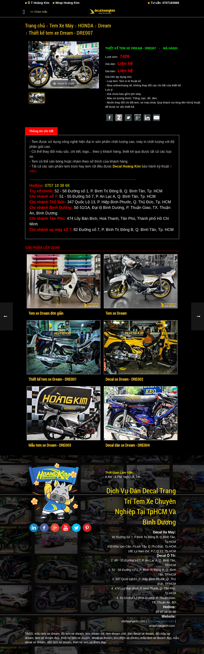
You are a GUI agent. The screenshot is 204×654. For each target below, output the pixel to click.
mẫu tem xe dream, (47, 633)
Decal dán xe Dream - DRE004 (128, 445)
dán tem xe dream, (59, 642)
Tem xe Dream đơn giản (45, 313)
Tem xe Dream (116, 313)
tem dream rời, (95, 633)
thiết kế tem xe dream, (76, 638)
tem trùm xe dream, (127, 638)
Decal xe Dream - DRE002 (124, 379)
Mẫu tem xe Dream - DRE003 (49, 445)
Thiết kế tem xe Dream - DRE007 (61, 32)
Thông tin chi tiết (41, 131)
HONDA (85, 25)
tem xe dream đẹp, (47, 638)
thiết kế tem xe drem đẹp (89, 642)
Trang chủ (35, 25)
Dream (104, 25)
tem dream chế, (116, 633)
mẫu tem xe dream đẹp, (156, 638)
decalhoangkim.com (160, 621)
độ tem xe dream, (73, 633)
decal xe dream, (102, 638)
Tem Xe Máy (61, 25)
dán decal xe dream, (141, 633)
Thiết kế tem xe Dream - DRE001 (52, 379)
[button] (24, 11)
